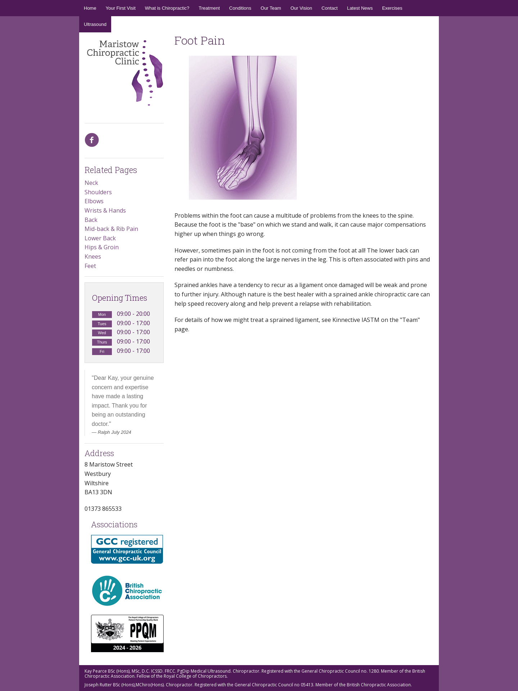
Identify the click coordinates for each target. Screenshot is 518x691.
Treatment (209, 8)
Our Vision (301, 8)
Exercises (392, 8)
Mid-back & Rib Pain (111, 229)
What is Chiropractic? (167, 8)
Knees (93, 256)
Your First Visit (121, 8)
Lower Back (100, 238)
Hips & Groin (102, 247)
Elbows (94, 201)
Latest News (360, 8)
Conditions (240, 8)
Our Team (271, 8)
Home (90, 8)
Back (91, 220)
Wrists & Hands (105, 210)
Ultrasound (95, 24)
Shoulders (98, 192)
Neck (91, 183)
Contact (330, 8)
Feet (90, 266)
